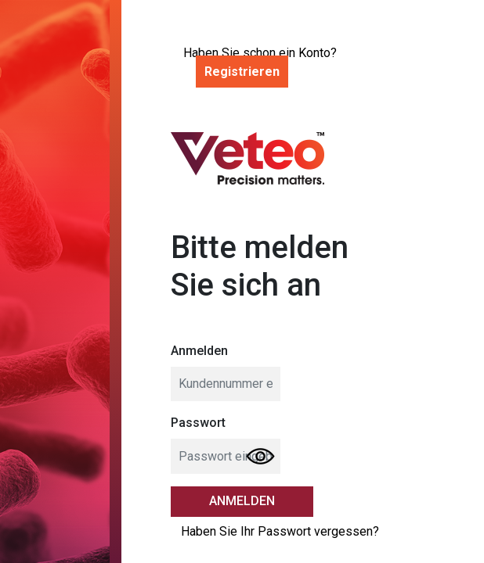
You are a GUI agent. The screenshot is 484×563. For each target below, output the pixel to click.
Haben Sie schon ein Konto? (260, 63)
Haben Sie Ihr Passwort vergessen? (280, 531)
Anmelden (199, 350)
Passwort (198, 422)
